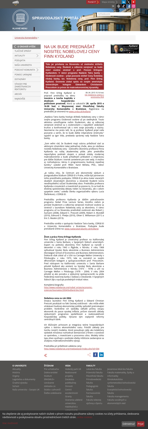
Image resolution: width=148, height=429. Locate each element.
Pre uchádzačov (51, 369)
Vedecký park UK (73, 369)
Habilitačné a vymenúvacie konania (71, 410)
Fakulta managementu (118, 396)
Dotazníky (20, 79)
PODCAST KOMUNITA (25, 69)
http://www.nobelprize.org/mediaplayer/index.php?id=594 (71, 348)
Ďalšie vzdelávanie (52, 393)
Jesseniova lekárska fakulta (120, 369)
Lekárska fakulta (94, 369)
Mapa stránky (108, 2)
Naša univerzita (23, 65)
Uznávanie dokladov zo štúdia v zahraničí (52, 386)
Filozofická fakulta (94, 375)
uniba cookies (84, 417)
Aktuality (20, 55)
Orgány (15, 375)
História (16, 372)
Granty (68, 396)
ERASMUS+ (49, 379)
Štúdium (49, 365)
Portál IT (92, 2)
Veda (68, 365)
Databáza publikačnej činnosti (70, 383)
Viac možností (10, 423)
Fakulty (90, 365)
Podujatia (20, 60)
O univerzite (19, 365)
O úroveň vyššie (27, 46)
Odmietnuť (128, 423)
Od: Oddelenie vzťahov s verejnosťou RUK (94, 96)
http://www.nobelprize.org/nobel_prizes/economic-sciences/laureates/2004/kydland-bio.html (68, 289)
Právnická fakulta (94, 372)
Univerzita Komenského (26, 37)
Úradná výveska (19, 382)
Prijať (140, 423)
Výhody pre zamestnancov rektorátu (23, 87)
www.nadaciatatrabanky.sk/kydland (81, 228)
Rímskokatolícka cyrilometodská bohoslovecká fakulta (121, 383)
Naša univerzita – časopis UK (25, 389)
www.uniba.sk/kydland (79, 111)
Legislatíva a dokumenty (23, 379)
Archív (18, 94)
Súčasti (15, 386)
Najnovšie (20, 98)
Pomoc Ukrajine (23, 74)
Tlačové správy (23, 51)
